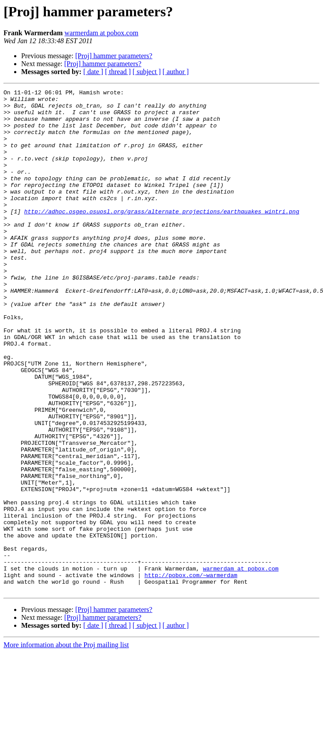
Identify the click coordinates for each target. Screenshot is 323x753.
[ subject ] (147, 71)
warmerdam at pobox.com (101, 33)
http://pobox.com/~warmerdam (191, 673)
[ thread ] (118, 71)
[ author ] (176, 71)
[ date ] (93, 71)
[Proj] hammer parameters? (113, 56)
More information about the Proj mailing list (66, 745)
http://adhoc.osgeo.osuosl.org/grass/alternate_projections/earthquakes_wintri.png (161, 236)
